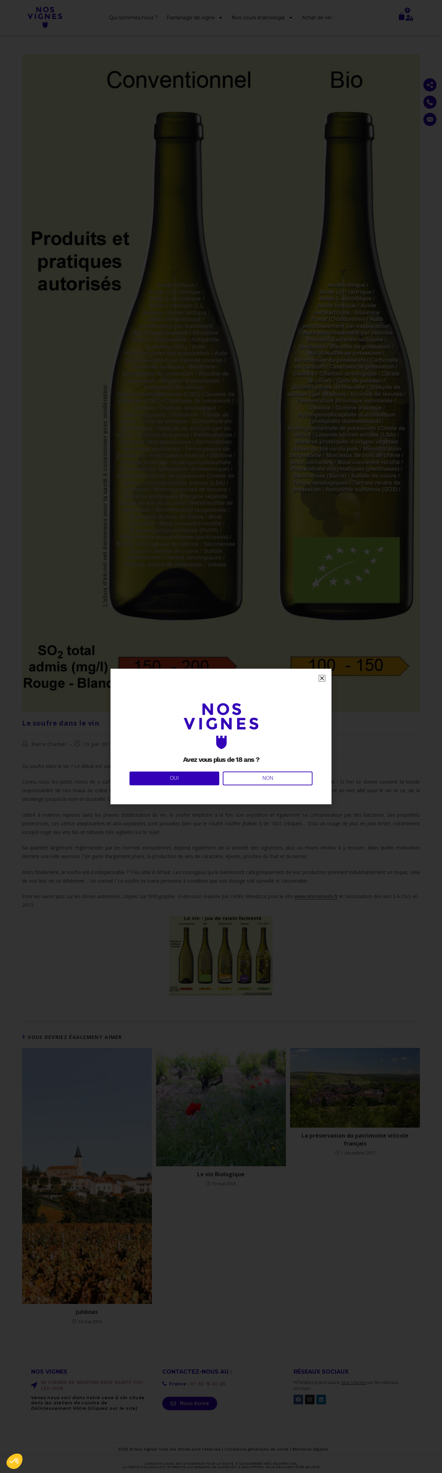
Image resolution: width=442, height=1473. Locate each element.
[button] (14, 1461)
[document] (221, 736)
